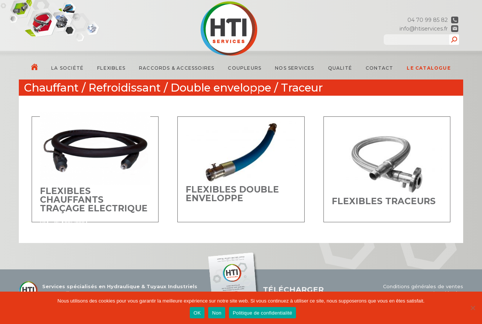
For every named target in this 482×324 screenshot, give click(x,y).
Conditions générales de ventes (423, 286)
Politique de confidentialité (262, 313)
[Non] (472, 308)
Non (216, 313)
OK (197, 313)
